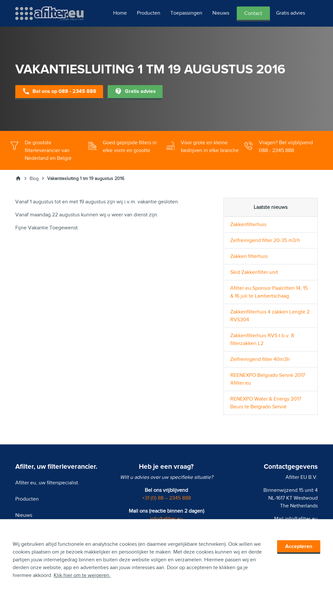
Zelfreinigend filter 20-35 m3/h (265, 240)
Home (120, 13)
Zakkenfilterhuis (248, 224)
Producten (148, 13)
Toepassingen (186, 13)
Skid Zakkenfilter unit (254, 272)
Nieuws (220, 13)
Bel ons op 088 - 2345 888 (59, 91)
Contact (253, 13)
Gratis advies (290, 13)
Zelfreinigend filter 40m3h (260, 359)
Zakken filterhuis (249, 256)
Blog (34, 178)
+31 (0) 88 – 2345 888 (166, 498)
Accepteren (298, 546)
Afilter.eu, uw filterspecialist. (47, 483)
